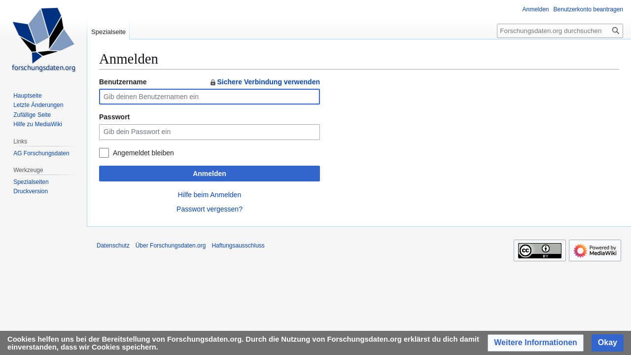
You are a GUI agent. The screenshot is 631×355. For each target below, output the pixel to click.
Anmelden (209, 174)
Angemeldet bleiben (143, 153)
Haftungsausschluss (237, 245)
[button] (536, 343)
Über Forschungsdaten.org (171, 245)
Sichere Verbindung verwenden (264, 82)
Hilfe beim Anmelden (209, 195)
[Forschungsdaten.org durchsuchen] (560, 31)
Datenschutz (113, 245)
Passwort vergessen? (209, 209)
